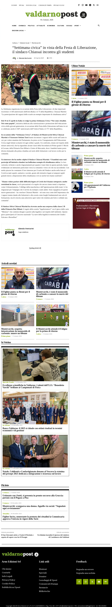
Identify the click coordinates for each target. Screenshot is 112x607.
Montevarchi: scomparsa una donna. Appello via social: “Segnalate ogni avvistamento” (34, 507)
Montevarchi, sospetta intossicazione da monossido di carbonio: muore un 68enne (15, 331)
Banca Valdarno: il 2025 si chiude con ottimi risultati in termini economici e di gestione (32, 429)
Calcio (3, 297)
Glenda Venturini (25, 58)
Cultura (15, 43)
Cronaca (39, 299)
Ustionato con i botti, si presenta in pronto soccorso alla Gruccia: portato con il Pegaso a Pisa (33, 496)
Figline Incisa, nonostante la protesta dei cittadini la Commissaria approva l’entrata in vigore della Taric (33, 517)
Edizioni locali (24, 43)
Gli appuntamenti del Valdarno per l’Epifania (97, 186)
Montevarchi (36, 43)
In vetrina (6, 425)
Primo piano (5, 336)
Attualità (6, 514)
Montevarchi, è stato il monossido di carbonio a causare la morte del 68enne (52, 294)
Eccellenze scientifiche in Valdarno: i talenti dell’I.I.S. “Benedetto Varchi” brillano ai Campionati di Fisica (33, 386)
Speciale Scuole (8, 382)
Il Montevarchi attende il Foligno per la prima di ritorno (51, 330)
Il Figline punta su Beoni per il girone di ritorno (15, 293)
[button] (98, 25)
